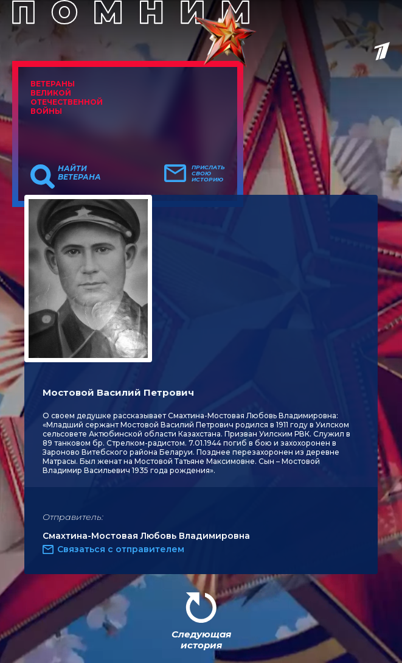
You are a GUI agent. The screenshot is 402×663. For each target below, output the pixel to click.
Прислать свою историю (208, 173)
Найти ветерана (79, 172)
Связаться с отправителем (120, 549)
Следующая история (201, 639)
